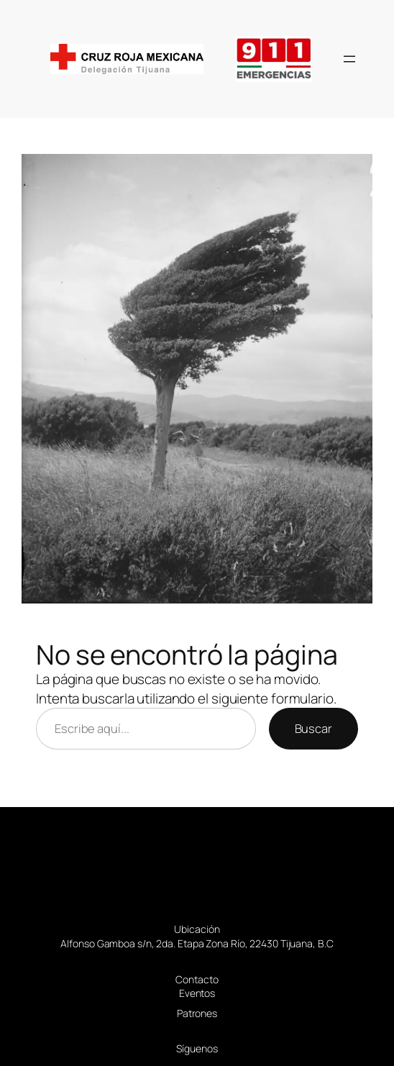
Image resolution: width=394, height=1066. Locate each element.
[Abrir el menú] (349, 59)
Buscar (313, 728)
